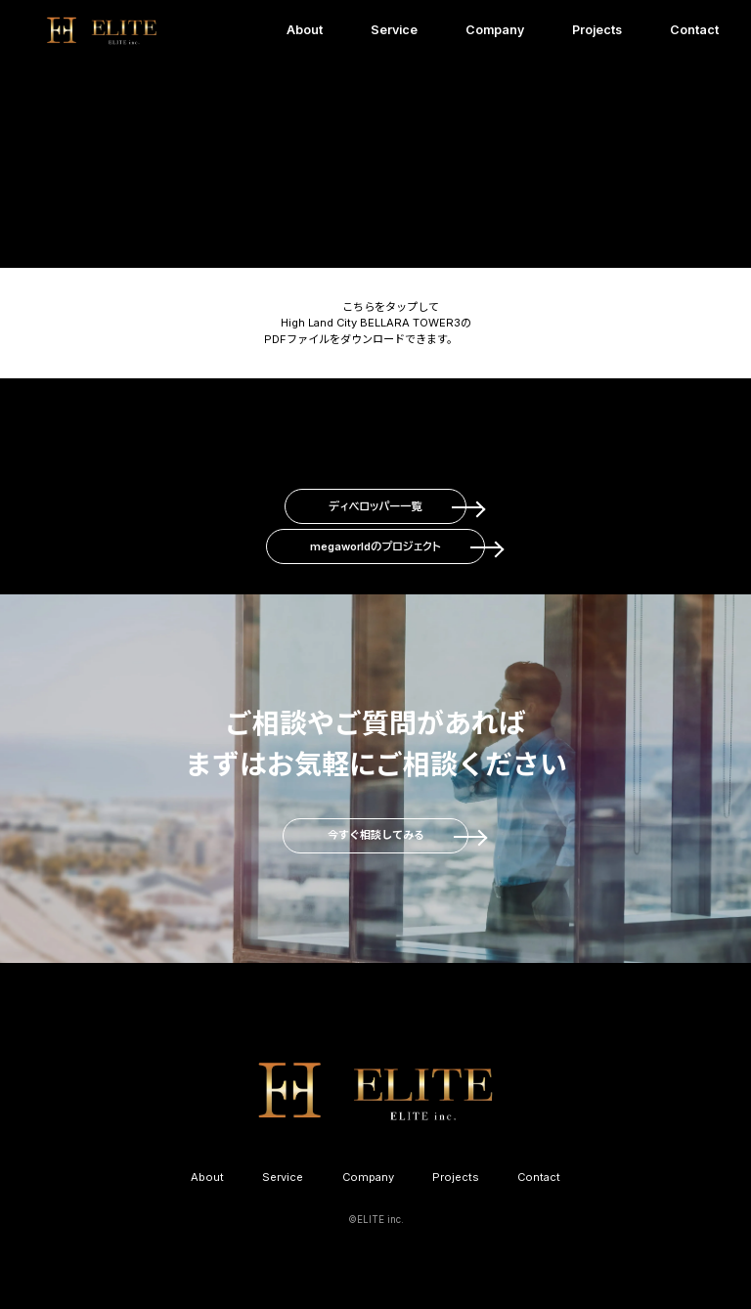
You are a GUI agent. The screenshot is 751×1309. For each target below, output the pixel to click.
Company (494, 29)
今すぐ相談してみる (376, 835)
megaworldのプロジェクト (375, 546)
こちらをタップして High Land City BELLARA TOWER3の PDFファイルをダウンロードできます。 (367, 322)
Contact (694, 29)
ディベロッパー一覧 (375, 506)
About (305, 29)
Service (394, 29)
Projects (597, 29)
